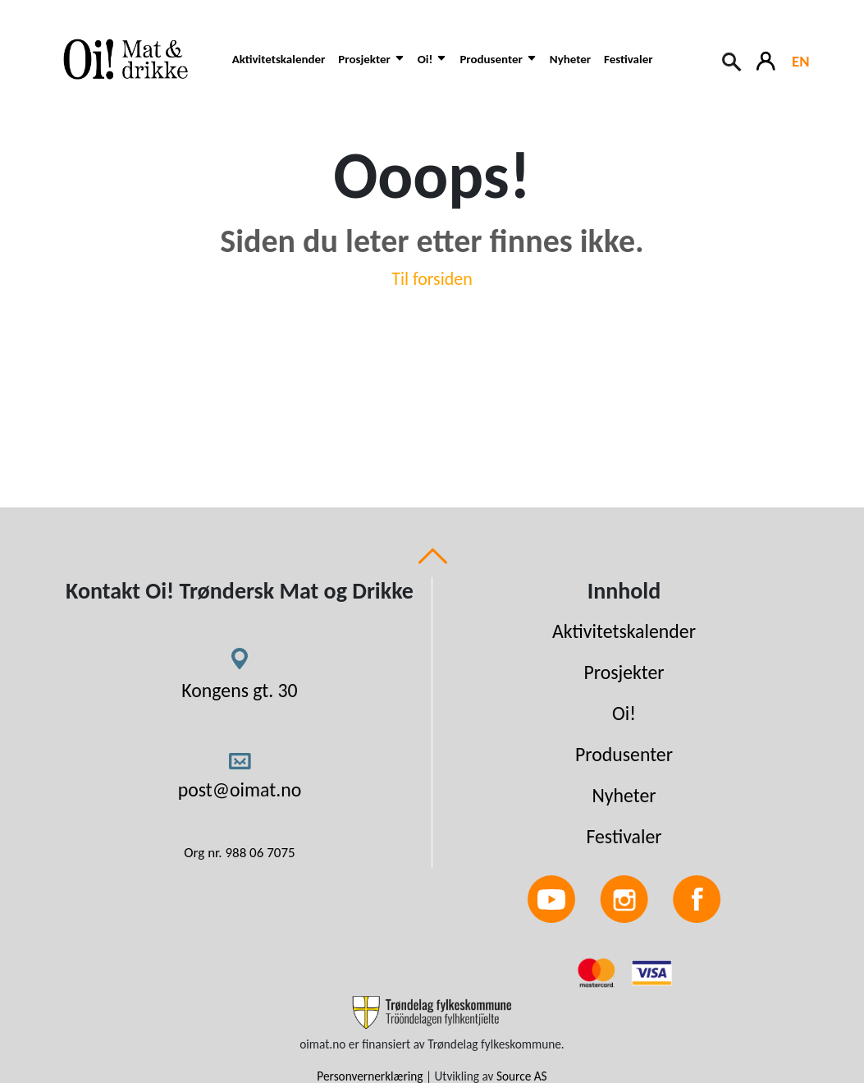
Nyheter (570, 59)
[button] (370, 67)
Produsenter (624, 754)
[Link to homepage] (132, 59)
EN (800, 61)
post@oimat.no (240, 789)
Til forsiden (432, 279)
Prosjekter (623, 672)
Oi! (624, 713)
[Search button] (732, 60)
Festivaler (628, 59)
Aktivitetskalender (279, 59)
